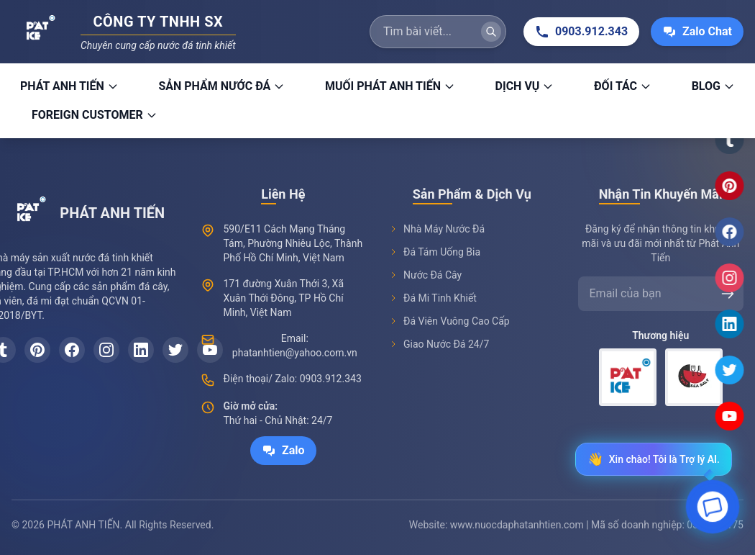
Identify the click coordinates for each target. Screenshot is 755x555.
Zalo (283, 455)
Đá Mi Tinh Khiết (433, 305)
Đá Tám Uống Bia (434, 259)
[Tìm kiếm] (491, 32)
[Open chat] (712, 510)
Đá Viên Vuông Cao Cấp (449, 328)
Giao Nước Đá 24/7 (439, 351)
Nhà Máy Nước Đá (437, 236)
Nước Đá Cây (425, 282)
